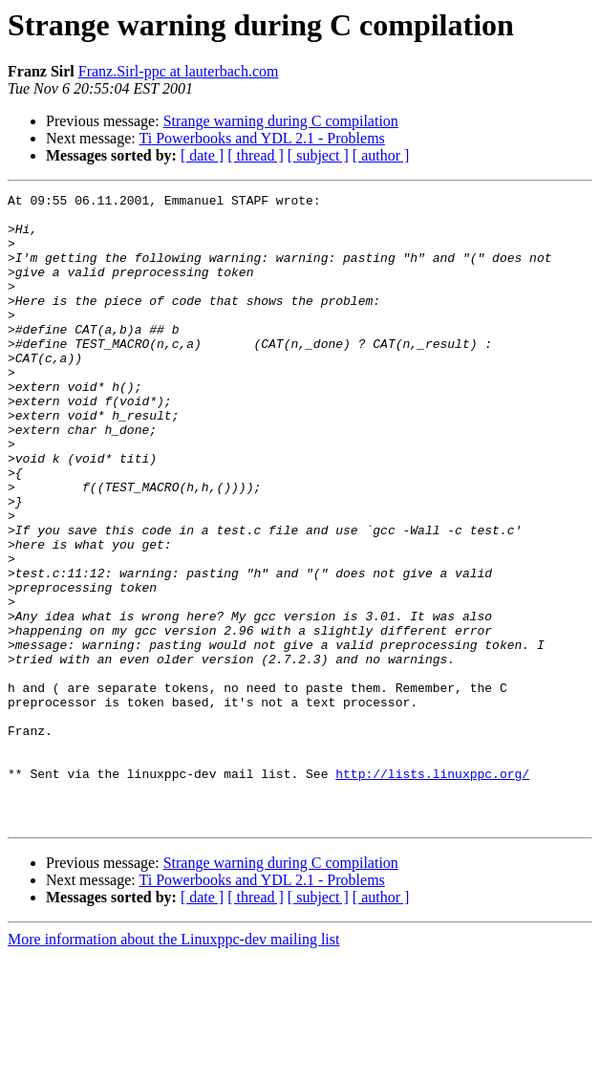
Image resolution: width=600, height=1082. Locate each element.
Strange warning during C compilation (280, 121)
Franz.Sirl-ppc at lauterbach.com (178, 71)
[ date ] (202, 155)
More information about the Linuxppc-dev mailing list (173, 1065)
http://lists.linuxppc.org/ (432, 890)
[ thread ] (255, 155)
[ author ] (381, 155)
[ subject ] (318, 155)
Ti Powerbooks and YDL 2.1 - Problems (261, 138)
